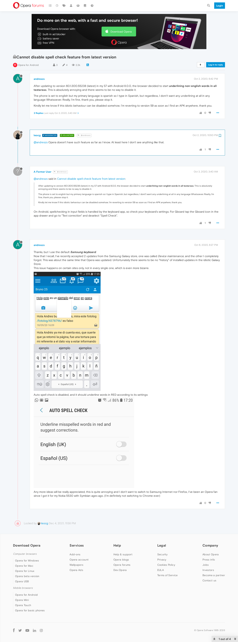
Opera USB (22, 581)
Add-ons (75, 554)
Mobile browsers (23, 588)
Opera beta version (27, 576)
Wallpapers (76, 564)
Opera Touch (23, 605)
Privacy (161, 559)
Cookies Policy (166, 564)
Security (162, 554)
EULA (160, 570)
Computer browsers (25, 553)
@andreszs (84, 135)
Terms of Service (167, 575)
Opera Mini (22, 599)
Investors (208, 570)
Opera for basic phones (30, 610)
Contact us (209, 580)
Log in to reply (215, 64)
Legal (161, 545)
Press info (208, 559)
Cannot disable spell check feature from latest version (91, 178)
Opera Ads (76, 570)
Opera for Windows (27, 560)
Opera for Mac (24, 565)
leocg (37, 135)
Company (210, 545)
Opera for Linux (24, 570)
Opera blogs (121, 559)
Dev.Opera (120, 570)
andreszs (39, 78)
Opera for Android (28, 65)
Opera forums (122, 564)
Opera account (79, 559)
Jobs (205, 564)
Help (117, 545)
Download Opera (121, 31)
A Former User (42, 171)
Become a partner (213, 575)
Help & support (122, 554)
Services (77, 545)
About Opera (210, 554)
